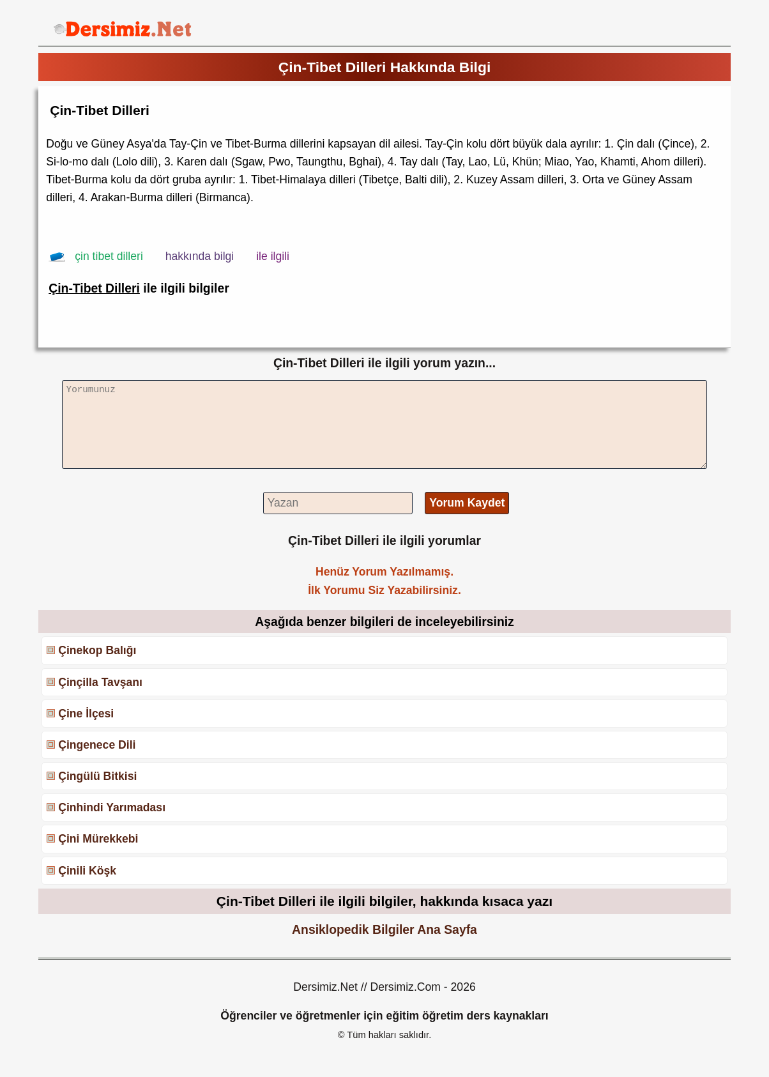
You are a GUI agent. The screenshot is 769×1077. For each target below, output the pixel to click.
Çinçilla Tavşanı (100, 682)
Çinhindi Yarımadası (111, 807)
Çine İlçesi (86, 713)
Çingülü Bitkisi (97, 776)
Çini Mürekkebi (98, 838)
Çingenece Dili (96, 744)
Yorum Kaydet (467, 502)
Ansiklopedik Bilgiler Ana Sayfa (384, 929)
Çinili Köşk (87, 870)
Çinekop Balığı (97, 650)
